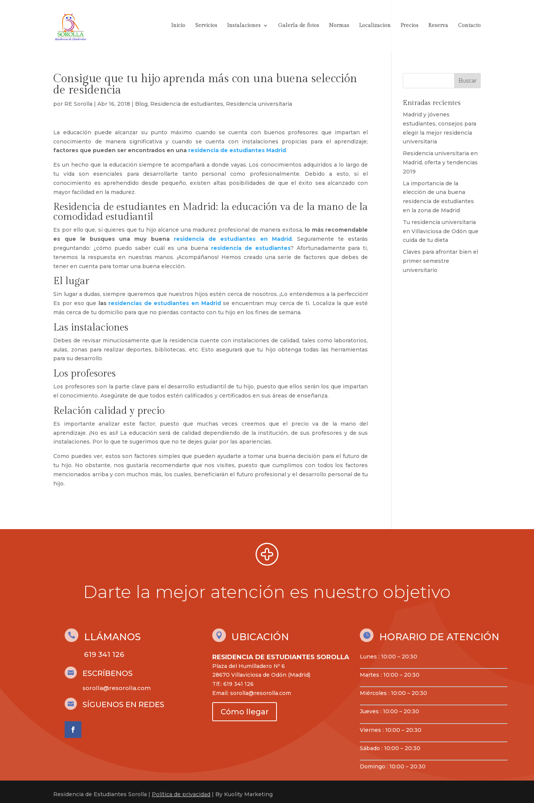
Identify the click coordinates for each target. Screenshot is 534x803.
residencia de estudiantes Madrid (236, 150)
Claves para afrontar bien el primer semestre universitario (440, 260)
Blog (141, 103)
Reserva (438, 26)
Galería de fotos (298, 26)
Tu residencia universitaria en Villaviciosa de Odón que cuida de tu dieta (440, 231)
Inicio (178, 26)
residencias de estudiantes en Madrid (164, 303)
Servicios (206, 26)
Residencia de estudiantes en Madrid (134, 207)
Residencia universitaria (259, 103)
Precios (409, 26)
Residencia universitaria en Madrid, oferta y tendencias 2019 (440, 162)
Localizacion (375, 26)
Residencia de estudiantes (186, 103)
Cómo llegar (245, 711)
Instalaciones (244, 26)
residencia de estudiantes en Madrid (231, 238)
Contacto (469, 26)
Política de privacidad (181, 794)
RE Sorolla (78, 103)
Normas (339, 26)
